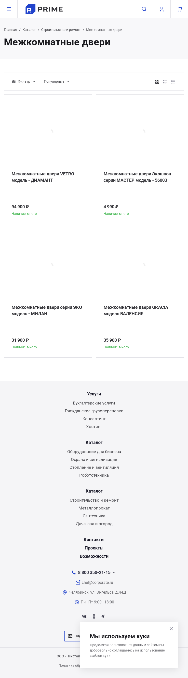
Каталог (29, 30)
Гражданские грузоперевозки (94, 410)
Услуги (94, 393)
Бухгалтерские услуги (94, 403)
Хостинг (94, 426)
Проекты (94, 547)
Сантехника (94, 515)
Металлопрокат (94, 508)
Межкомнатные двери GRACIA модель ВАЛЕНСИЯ (136, 310)
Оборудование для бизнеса (94, 451)
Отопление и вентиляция (94, 467)
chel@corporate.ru (97, 582)
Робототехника (94, 475)
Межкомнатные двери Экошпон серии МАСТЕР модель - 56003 (137, 177)
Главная (10, 30)
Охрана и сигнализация (94, 459)
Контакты (94, 539)
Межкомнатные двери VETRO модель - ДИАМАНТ (43, 177)
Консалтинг (94, 418)
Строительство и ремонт (61, 30)
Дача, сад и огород (94, 523)
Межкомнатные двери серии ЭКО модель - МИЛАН (47, 310)
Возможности (94, 556)
